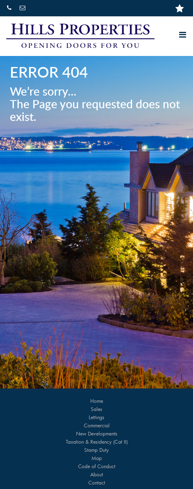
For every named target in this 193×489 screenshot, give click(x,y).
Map (97, 458)
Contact (96, 482)
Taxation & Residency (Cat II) (97, 441)
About (96, 474)
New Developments (96, 433)
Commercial (97, 425)
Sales (96, 409)
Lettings (96, 417)
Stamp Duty (96, 450)
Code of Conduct (96, 466)
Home (96, 400)
